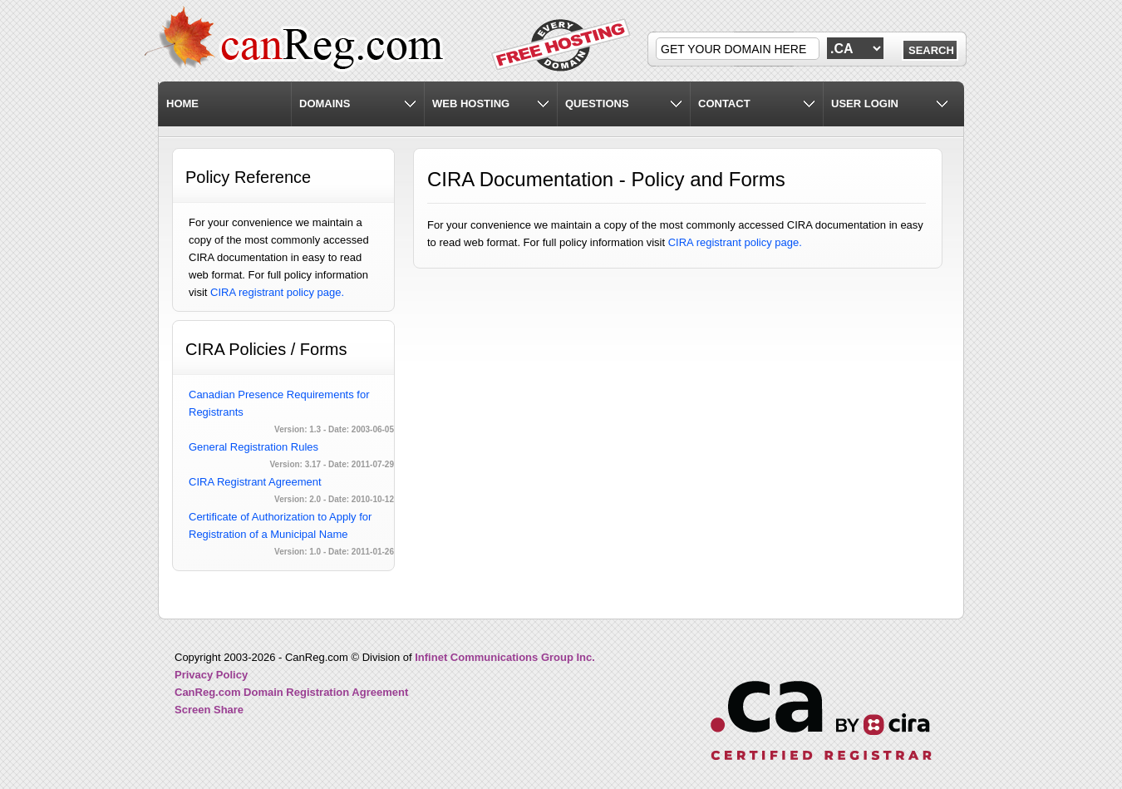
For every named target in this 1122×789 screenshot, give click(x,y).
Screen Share (209, 709)
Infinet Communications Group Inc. (505, 657)
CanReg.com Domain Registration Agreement (291, 692)
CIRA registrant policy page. (277, 292)
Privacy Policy (211, 674)
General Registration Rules (253, 447)
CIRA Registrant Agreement (255, 482)
